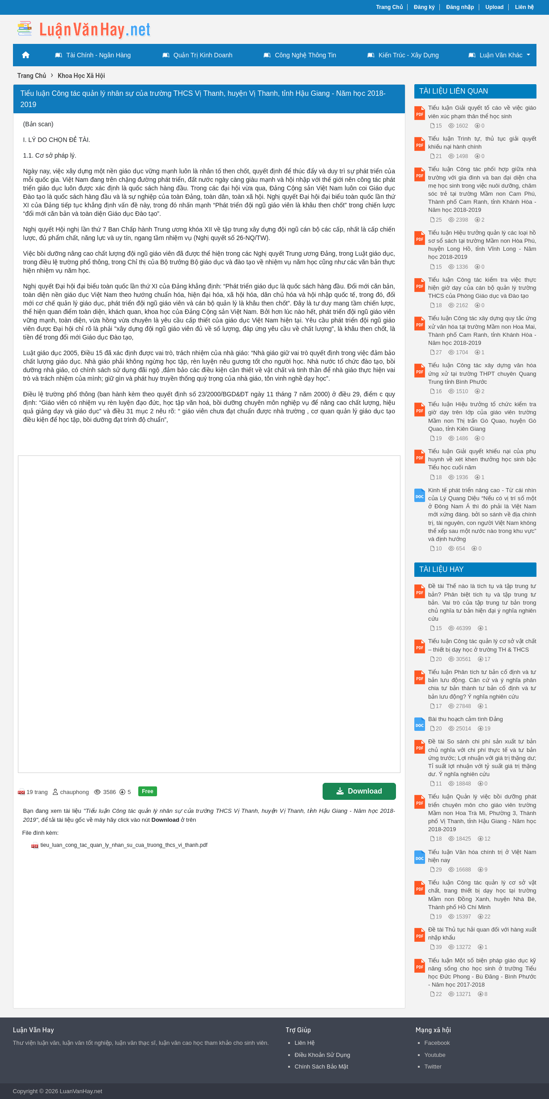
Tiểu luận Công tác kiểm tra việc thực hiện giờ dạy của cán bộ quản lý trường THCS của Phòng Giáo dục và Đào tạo (482, 287)
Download (359, 791)
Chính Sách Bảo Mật (322, 1066)
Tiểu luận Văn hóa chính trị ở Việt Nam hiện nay (482, 856)
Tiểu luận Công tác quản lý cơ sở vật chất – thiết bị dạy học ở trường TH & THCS (482, 645)
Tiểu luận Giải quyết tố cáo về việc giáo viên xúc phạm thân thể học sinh (482, 111)
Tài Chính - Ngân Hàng (93, 55)
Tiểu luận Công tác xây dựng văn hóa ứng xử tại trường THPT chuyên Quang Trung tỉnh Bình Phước (482, 373)
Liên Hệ (305, 1042)
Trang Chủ (389, 7)
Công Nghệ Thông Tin (300, 55)
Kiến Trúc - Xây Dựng (403, 55)
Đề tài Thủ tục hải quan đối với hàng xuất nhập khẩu (482, 933)
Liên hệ (524, 7)
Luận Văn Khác (495, 55)
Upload (494, 7)
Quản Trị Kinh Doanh (197, 55)
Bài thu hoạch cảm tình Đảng (465, 719)
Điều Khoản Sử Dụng (322, 1055)
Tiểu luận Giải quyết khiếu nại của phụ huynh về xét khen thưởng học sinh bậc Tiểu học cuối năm (482, 459)
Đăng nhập (460, 7)
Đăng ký (424, 7)
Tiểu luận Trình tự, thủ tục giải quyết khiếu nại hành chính (482, 142)
